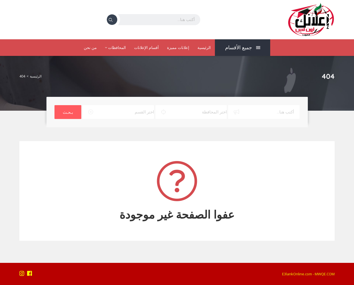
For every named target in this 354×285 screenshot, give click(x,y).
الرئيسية (204, 47)
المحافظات (115, 47)
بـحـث (68, 112)
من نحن (90, 47)
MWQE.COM (325, 273)
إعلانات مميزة (178, 47)
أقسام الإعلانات (146, 47)
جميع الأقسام (242, 47)
